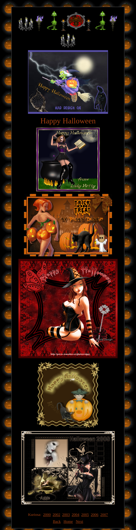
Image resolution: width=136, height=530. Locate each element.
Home (68, 521)
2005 (85, 514)
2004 (75, 514)
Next (79, 521)
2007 (104, 514)
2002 (56, 514)
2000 (47, 514)
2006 (94, 514)
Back (57, 521)
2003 (66, 514)
